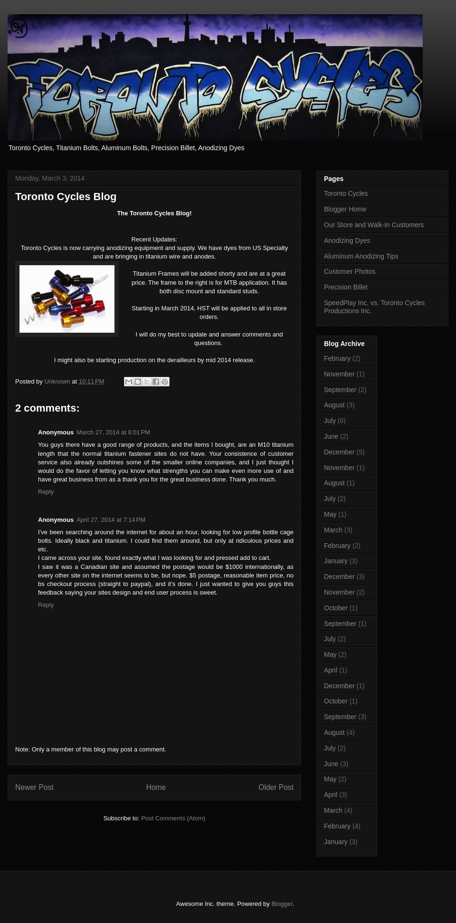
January (336, 561)
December (339, 452)
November (339, 374)
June (331, 436)
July (330, 420)
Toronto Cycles (346, 193)
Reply (46, 491)
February (337, 358)
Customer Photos (349, 271)
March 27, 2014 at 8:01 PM (113, 432)
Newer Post (34, 787)
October (336, 608)
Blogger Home (345, 209)
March (333, 530)
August (334, 405)
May (330, 514)
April (330, 670)
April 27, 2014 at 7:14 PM (110, 519)
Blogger (281, 903)
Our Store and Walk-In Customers (374, 225)
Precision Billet (346, 287)
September (340, 390)
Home (156, 787)
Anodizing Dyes (347, 240)
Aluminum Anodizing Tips (361, 256)
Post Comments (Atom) (173, 818)
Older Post (276, 787)
